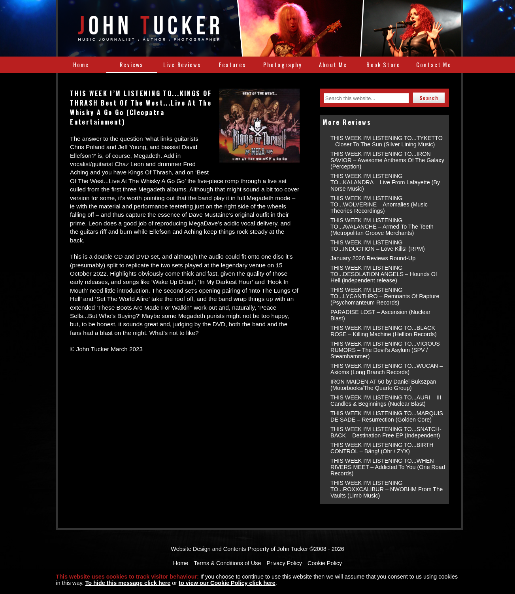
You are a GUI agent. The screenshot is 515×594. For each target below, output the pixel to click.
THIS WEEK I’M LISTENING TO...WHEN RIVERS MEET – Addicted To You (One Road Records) (387, 467)
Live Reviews (182, 65)
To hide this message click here (128, 583)
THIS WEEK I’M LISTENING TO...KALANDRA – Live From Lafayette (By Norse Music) (385, 182)
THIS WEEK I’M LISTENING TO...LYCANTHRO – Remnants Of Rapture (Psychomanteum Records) (384, 296)
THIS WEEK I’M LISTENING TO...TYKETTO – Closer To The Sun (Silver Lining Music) (386, 141)
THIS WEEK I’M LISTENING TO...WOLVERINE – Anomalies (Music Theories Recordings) (379, 204)
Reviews (131, 65)
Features (232, 65)
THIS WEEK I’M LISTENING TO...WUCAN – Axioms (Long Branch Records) (386, 369)
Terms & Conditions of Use (227, 563)
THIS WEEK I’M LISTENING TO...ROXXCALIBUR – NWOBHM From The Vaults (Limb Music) (386, 489)
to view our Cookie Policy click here (227, 583)
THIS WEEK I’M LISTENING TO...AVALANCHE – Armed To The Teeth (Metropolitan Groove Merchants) (382, 226)
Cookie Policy (324, 563)
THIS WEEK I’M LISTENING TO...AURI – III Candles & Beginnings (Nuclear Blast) (385, 400)
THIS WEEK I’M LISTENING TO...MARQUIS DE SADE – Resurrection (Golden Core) (386, 416)
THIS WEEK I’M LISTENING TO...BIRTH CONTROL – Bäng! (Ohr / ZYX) (382, 448)
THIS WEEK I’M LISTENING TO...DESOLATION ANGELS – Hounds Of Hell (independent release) (383, 274)
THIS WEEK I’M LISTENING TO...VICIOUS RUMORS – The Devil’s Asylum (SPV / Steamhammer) (385, 350)
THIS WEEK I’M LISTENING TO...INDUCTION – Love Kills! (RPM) (377, 245)
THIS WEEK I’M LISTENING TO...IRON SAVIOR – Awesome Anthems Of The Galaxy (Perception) (387, 160)
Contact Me (434, 65)
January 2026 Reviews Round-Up (372, 258)
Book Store (383, 65)
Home (81, 65)
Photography (282, 65)
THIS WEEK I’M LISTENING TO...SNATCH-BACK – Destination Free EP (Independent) (385, 432)
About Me (333, 65)
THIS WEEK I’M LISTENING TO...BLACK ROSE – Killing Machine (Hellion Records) (383, 331)
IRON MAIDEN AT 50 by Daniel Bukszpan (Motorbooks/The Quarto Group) (383, 384)
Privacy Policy (284, 563)
